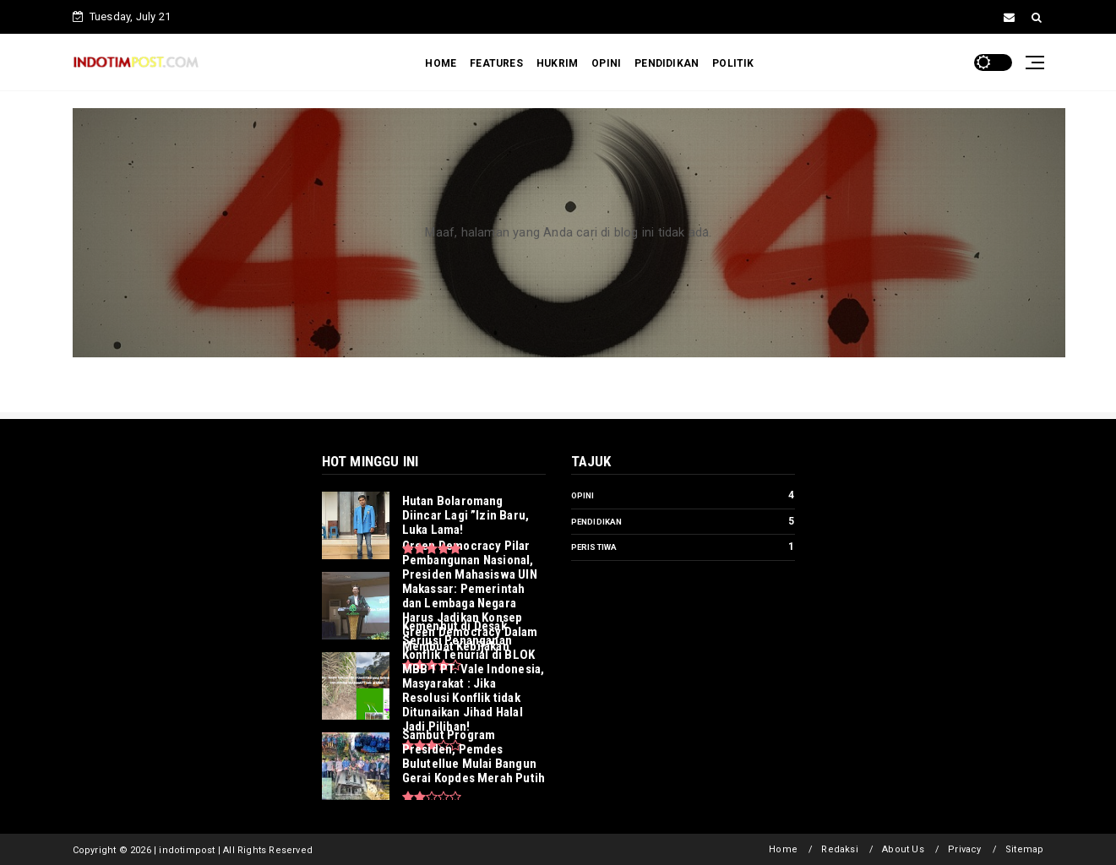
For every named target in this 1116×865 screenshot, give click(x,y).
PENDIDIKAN (666, 63)
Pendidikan (597, 521)
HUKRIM (557, 63)
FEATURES (496, 63)
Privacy (964, 849)
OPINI (606, 63)
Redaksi (839, 849)
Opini (583, 495)
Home (783, 849)
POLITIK (733, 63)
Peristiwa (594, 547)
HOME (440, 63)
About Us (903, 849)
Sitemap (1024, 849)
